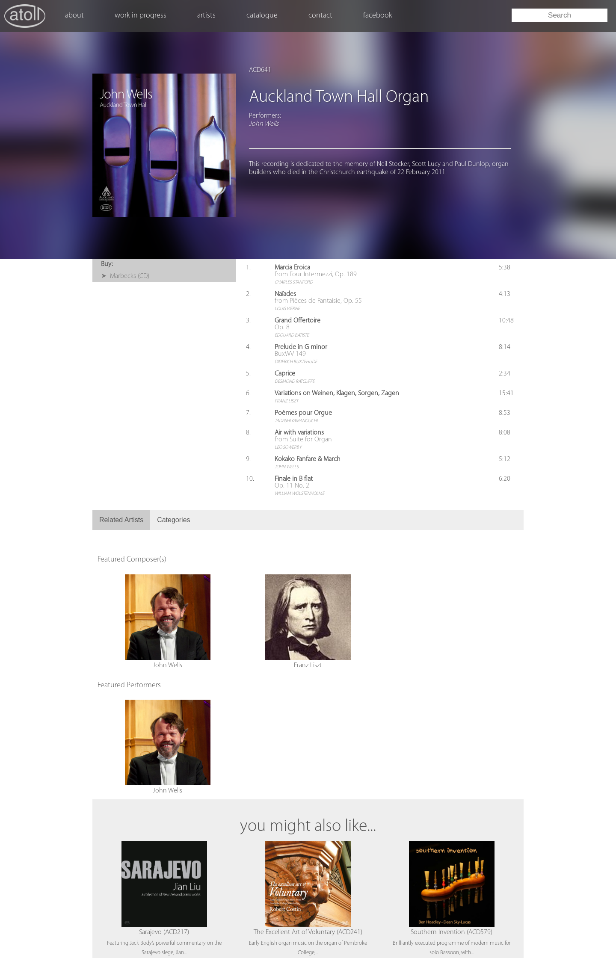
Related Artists (121, 519)
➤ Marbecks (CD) (125, 276)
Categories (173, 519)
